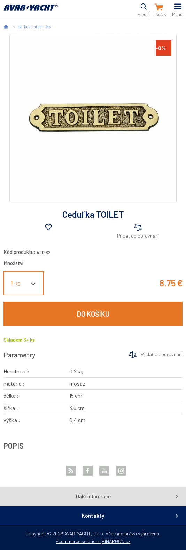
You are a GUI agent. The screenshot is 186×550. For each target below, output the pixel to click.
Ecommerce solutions (78, 541)
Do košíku (93, 314)
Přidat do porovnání (138, 236)
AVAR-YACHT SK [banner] (30, 12)
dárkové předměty (34, 26)
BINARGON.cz (116, 541)
